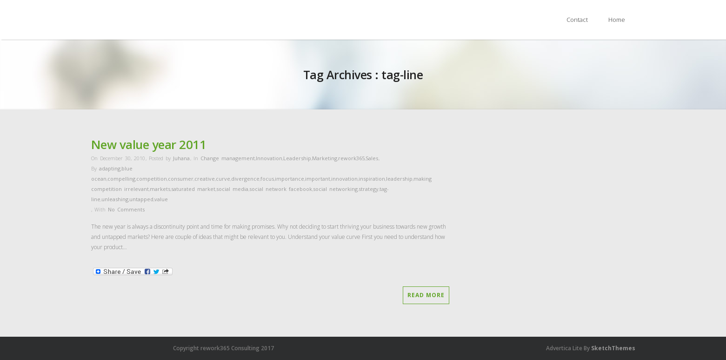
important (317, 178)
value (161, 199)
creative (204, 178)
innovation (344, 178)
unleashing (114, 199)
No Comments (126, 209)
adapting (109, 168)
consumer (180, 178)
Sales (372, 158)
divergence (245, 178)
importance (289, 178)
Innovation (269, 158)
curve (223, 178)
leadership (399, 178)
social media (232, 188)
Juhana (181, 158)
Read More (426, 295)
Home (616, 19)
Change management (227, 158)
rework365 (351, 158)
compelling (121, 178)
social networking (335, 188)
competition (151, 178)
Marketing (324, 158)
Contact (577, 19)
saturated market (193, 188)
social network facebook (280, 188)
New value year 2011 (148, 144)
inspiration (372, 178)
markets (160, 188)
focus (267, 178)
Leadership (297, 158)
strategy (369, 188)
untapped (141, 199)
